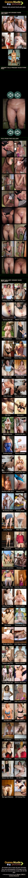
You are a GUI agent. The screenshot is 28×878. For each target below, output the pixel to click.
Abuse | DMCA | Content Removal (17, 875)
